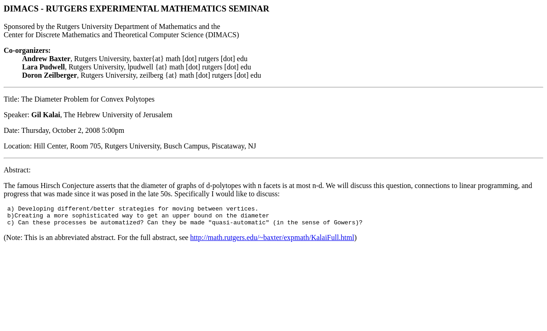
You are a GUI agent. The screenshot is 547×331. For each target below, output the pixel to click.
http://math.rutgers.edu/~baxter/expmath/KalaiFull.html (272, 241)
